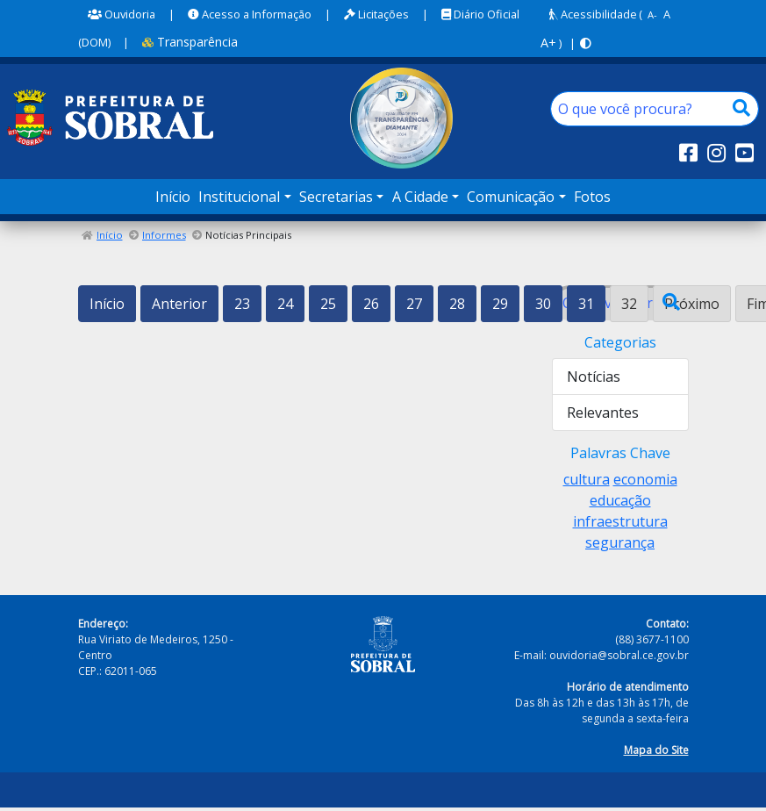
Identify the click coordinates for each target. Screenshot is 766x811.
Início (172, 196)
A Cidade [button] (420, 196)
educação (620, 500)
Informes (164, 234)
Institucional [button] (239, 196)
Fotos (592, 196)
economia (645, 479)
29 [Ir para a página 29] (500, 303)
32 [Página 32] (629, 303)
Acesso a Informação (249, 14)
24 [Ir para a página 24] (285, 303)
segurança (620, 542)
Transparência (190, 41)
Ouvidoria (121, 14)
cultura (586, 479)
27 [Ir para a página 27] (414, 303)
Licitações (376, 14)
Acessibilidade (593, 14)
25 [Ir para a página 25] (328, 303)
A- (652, 14)
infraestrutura (620, 521)
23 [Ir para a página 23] (242, 303)
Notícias (593, 376)
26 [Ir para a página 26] (371, 303)
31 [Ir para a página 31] (586, 303)
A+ (548, 42)
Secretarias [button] (336, 196)
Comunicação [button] (511, 196)
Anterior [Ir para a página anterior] (179, 303)
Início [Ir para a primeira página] (107, 303)
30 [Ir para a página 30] (543, 303)
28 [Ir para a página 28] (457, 303)
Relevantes (603, 412)
